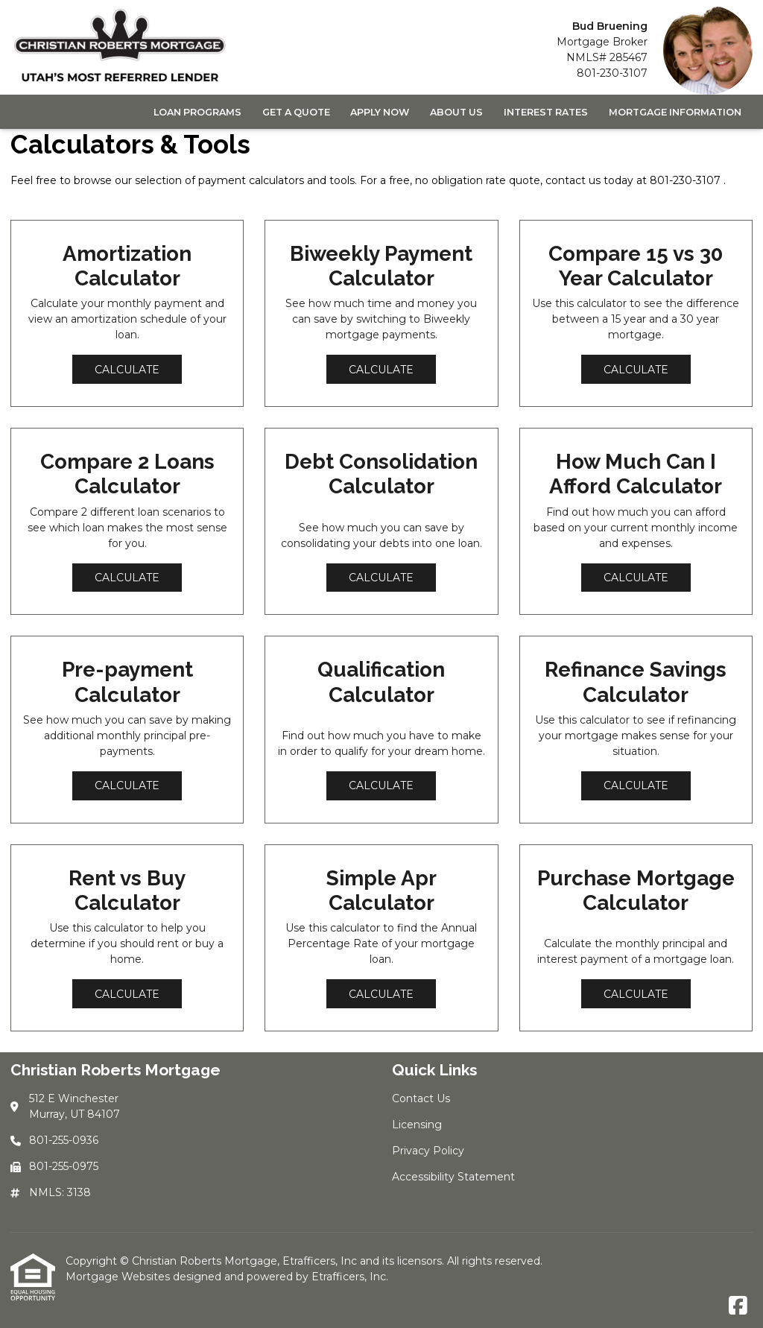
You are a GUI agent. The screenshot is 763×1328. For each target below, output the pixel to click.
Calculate (127, 369)
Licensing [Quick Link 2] (417, 1124)
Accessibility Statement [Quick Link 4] (453, 1176)
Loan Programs (197, 112)
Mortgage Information (675, 112)
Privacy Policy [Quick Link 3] (428, 1150)
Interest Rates (546, 112)
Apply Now (379, 112)
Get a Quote (296, 112)
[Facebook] (738, 1306)
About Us (456, 112)
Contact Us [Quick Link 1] (421, 1098)
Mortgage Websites (119, 1276)
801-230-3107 (612, 73)
